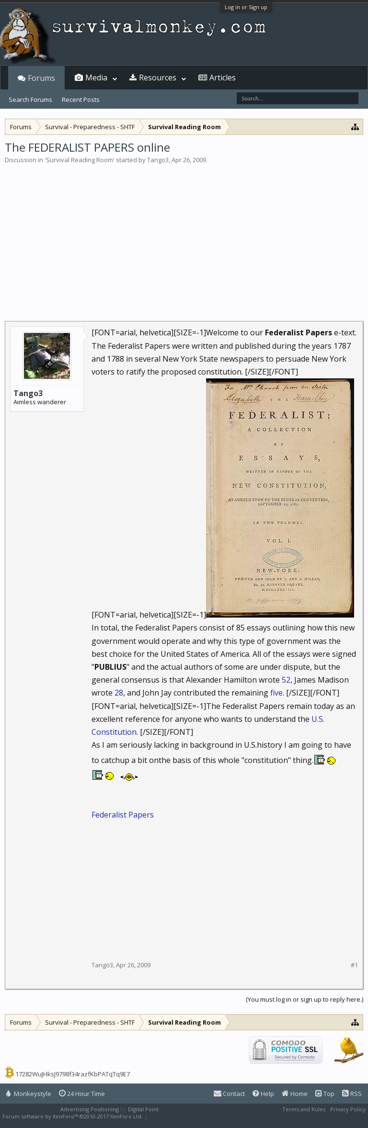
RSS (352, 1093)
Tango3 (158, 159)
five (276, 692)
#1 (354, 965)
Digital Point (143, 1109)
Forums (41, 78)
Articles (222, 77)
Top (324, 1093)
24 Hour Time (82, 1093)
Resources (157, 77)
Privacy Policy (348, 1109)
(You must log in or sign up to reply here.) (304, 999)
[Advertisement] (184, 236)
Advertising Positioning (89, 1109)
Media (96, 77)
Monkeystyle (28, 1093)
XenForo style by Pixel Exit (182, 1116)
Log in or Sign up (246, 7)
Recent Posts (81, 99)
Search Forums (30, 99)
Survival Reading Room (79, 159)
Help (263, 1093)
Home (295, 1093)
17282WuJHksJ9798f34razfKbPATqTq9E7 (72, 1074)
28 (119, 692)
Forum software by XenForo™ (72, 1116)
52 (286, 680)
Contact (229, 1093)
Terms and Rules (303, 1109)
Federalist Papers (123, 814)
